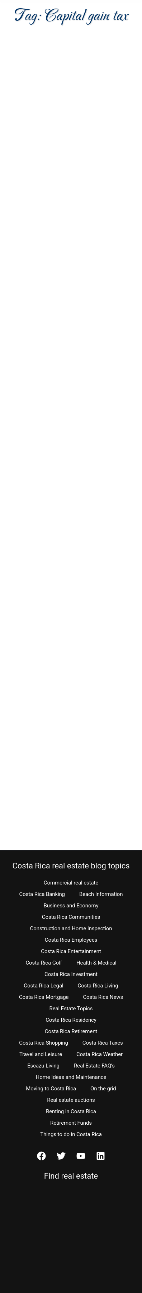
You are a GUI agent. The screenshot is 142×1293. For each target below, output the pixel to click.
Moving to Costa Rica (51, 1088)
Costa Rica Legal (43, 985)
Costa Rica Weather (99, 1054)
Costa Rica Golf (43, 963)
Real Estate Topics (71, 1008)
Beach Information (101, 894)
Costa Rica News (103, 997)
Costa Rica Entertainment (71, 951)
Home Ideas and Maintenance (71, 1077)
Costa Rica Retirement (71, 1031)
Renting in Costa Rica (71, 1111)
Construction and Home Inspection (71, 928)
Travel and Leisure (40, 1054)
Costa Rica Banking (42, 894)
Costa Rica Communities (71, 917)
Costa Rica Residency (71, 1020)
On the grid (103, 1088)
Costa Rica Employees (71, 940)
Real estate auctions (71, 1100)
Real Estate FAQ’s (94, 1065)
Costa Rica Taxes (102, 1043)
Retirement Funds (71, 1123)
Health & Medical (96, 963)
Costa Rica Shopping (43, 1043)
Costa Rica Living (98, 985)
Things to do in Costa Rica (71, 1134)
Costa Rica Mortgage (44, 997)
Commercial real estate (71, 883)
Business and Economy (71, 905)
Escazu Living (43, 1065)
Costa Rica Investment (71, 974)
